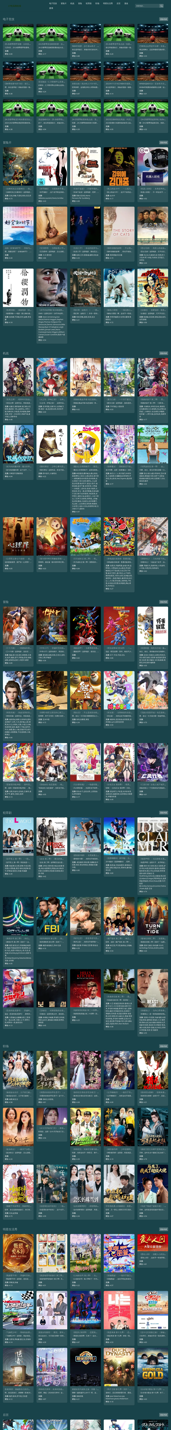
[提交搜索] (161, 6)
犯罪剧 (89, 3)
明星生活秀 (108, 3)
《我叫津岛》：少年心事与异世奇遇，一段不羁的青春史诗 (63, 466)
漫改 (126, 3)
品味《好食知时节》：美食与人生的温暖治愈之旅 (26, 248)
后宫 (118, 3)
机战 (72, 3)
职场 (97, 3)
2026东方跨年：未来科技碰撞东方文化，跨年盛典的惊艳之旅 (64, 1389)
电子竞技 (53, 3)
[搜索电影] (147, 6)
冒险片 (64, 3)
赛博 (51, 8)
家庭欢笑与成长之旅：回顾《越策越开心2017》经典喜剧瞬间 (98, 1389)
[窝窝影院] (26, 6)
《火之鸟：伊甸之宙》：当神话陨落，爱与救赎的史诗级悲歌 (64, 399)
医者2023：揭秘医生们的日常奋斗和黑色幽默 (24, 1389)
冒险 (80, 3)
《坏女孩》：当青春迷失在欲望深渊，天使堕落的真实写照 (131, 712)
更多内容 (163, 19)
